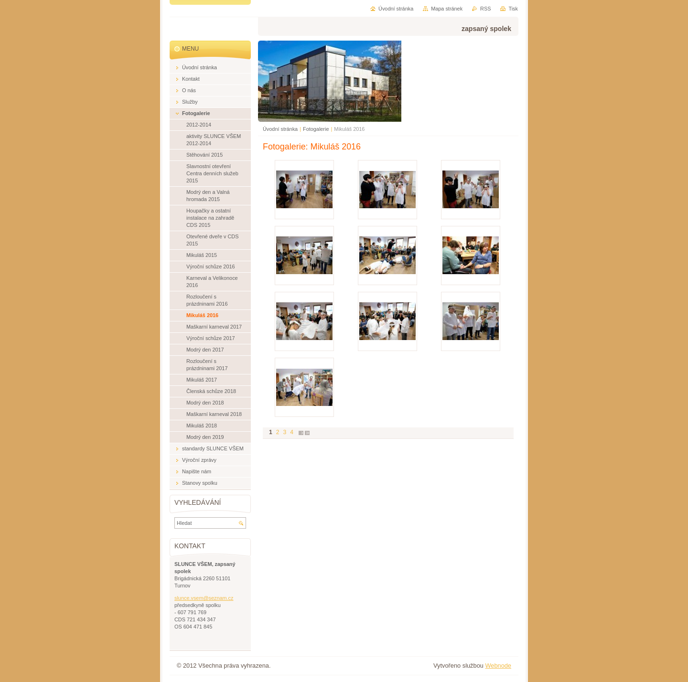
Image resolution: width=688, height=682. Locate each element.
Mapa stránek (446, 8)
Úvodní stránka (280, 129)
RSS (485, 8)
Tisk (513, 8)
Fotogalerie (316, 129)
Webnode (498, 665)
